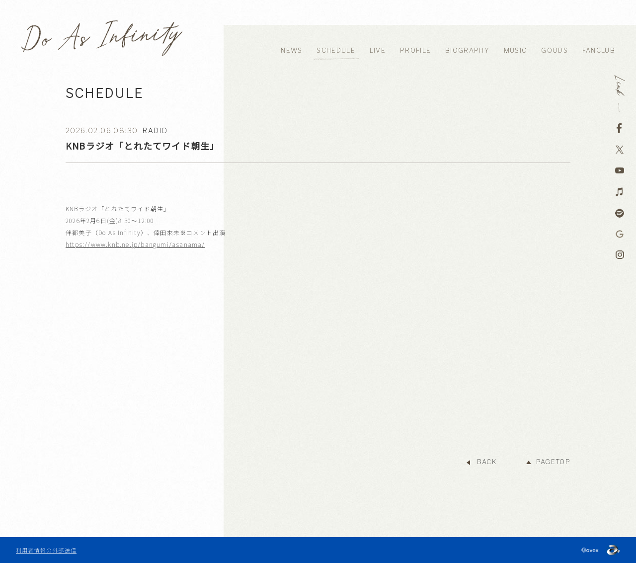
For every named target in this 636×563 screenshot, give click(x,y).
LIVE (378, 50)
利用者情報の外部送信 (46, 550)
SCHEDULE (336, 50)
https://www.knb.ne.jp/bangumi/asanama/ (135, 244)
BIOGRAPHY (467, 50)
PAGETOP (553, 462)
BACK (486, 462)
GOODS (554, 50)
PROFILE (415, 50)
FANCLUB (598, 50)
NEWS (291, 50)
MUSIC (515, 50)
